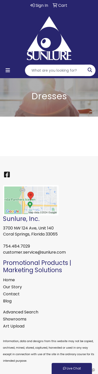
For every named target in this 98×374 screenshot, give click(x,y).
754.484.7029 (16, 246)
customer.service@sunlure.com (34, 252)
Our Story (12, 287)
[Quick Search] (55, 70)
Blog (7, 301)
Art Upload (13, 326)
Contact (11, 294)
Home (9, 280)
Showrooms (14, 319)
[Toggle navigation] (8, 70)
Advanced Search (20, 312)
